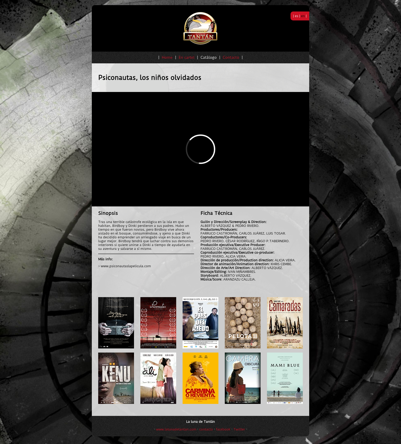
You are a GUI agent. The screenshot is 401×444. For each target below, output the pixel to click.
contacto (206, 429)
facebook (223, 429)
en (303, 16)
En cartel (186, 57)
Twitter (239, 429)
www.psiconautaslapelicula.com (126, 266)
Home (167, 57)
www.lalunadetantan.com (176, 429)
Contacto (231, 57)
